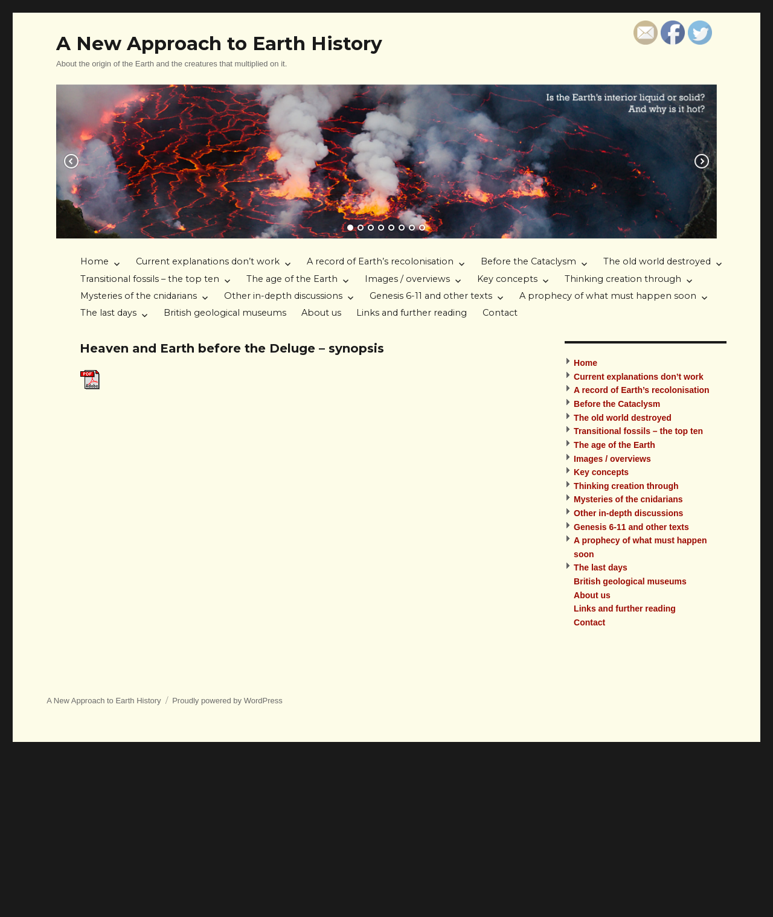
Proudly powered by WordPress (227, 700)
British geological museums (225, 312)
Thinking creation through (623, 278)
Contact (500, 312)
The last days (108, 312)
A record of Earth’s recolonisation (380, 261)
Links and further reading (411, 312)
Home (94, 261)
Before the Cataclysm (528, 261)
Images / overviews (407, 278)
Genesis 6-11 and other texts (431, 295)
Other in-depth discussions (283, 295)
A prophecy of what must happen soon (607, 295)
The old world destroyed (657, 261)
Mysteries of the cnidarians (138, 295)
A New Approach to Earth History (219, 43)
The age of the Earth (292, 278)
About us (321, 312)
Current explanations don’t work (208, 261)
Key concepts (507, 278)
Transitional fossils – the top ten (149, 278)
